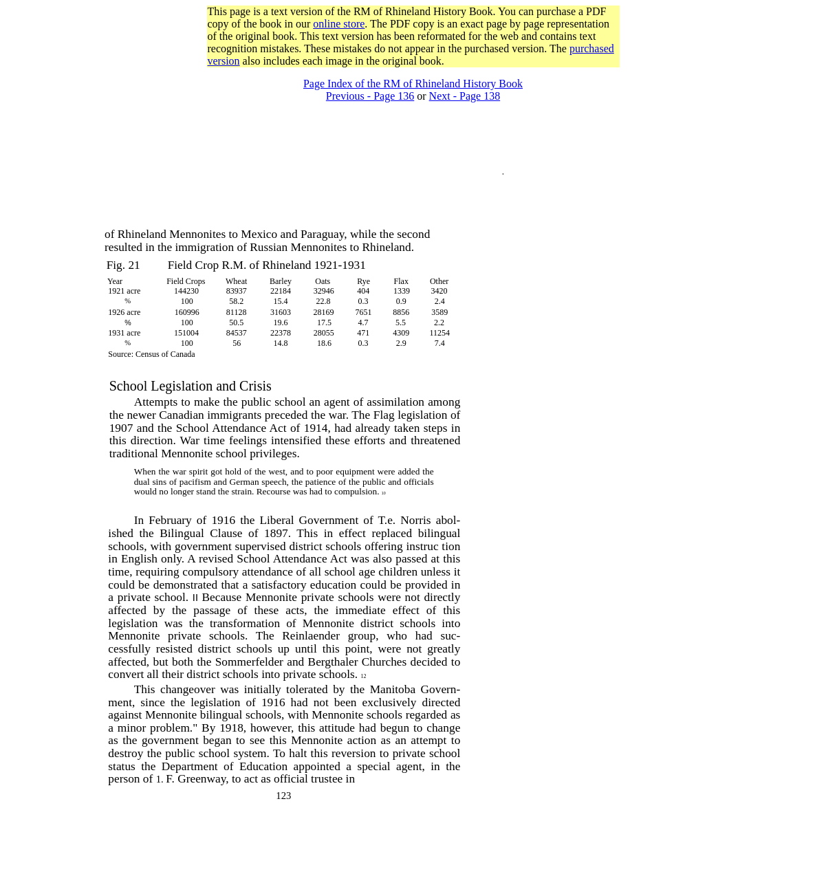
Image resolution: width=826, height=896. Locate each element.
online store (339, 24)
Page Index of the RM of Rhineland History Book (413, 83)
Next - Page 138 (465, 96)
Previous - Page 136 (370, 96)
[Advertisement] (413, 72)
